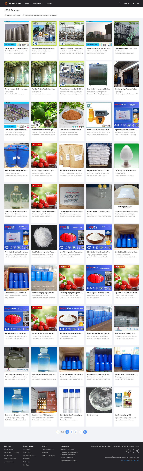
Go (85, 432)
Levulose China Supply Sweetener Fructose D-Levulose (126, 211)
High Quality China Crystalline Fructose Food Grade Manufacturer (99, 252)
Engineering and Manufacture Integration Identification (39, 15)
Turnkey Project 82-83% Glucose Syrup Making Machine (16, 89)
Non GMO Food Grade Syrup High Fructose (126, 252)
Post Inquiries (8, 455)
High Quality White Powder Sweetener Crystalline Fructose (71, 170)
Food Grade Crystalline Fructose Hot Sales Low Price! (16, 252)
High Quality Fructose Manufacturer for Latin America (44, 211)
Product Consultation (10, 459)
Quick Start (7, 446)
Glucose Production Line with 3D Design (99, 48)
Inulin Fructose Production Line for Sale (44, 48)
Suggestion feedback (29, 455)
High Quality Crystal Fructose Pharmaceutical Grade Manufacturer (71, 333)
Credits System (65, 446)
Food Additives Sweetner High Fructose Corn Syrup (44, 333)
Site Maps (26, 465)
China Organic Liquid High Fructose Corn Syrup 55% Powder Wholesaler (99, 293)
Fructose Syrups (92, 415)
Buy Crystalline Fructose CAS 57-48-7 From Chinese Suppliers (99, 170)
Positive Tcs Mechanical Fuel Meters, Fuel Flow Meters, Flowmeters (99, 130)
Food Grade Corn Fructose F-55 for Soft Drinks (99, 211)
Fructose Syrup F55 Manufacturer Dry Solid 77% (44, 415)
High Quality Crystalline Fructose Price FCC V (126, 130)
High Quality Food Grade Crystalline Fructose (71, 211)
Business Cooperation (48, 455)
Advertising (45, 452)
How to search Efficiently (11, 452)
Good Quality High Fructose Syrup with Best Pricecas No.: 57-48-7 (71, 415)
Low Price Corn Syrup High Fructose (99, 374)
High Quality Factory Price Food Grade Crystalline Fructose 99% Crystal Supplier (16, 333)
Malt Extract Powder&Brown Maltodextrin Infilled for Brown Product (71, 130)
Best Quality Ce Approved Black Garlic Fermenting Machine (99, 89)
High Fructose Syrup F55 (123, 415)
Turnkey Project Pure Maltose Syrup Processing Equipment (44, 89)
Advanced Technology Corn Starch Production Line (71, 48)
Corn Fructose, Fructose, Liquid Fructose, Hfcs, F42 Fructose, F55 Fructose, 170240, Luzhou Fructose (126, 374)
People (49, 3)
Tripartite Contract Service (68, 461)
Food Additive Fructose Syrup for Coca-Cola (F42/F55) (16, 374)
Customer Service (28, 446)
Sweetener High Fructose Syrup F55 (16, 415)
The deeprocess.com (48, 449)
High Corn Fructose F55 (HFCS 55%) (44, 374)
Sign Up (136, 3)
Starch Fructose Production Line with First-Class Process (16, 48)
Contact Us (26, 462)
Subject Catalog (8, 449)
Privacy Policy (27, 452)
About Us (44, 446)
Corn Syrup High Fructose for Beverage (126, 89)
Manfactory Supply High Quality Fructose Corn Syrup (71, 293)
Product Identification (67, 457)
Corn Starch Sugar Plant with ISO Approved (16, 130)
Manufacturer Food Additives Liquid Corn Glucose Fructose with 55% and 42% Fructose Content (16, 293)
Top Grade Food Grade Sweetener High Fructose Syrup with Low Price (126, 293)
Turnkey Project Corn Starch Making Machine (71, 89)
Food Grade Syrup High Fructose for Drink (16, 170)
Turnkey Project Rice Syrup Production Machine (126, 48)
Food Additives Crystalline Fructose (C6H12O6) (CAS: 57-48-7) (44, 252)
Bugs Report (26, 459)
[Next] (76, 432)
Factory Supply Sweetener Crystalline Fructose (44, 170)
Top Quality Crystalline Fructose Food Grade (126, 170)
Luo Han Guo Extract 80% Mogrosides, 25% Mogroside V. (44, 130)
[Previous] (58, 432)
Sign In (126, 3)
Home (27, 3)
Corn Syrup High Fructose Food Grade (16, 211)
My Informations (8, 462)
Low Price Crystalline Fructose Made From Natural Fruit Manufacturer (71, 252)
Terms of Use (27, 449)
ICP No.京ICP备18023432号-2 (130, 460)
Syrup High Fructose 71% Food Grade (71, 374)
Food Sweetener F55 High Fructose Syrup (126, 333)
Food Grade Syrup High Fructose (43, 293)
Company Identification (12, 15)
